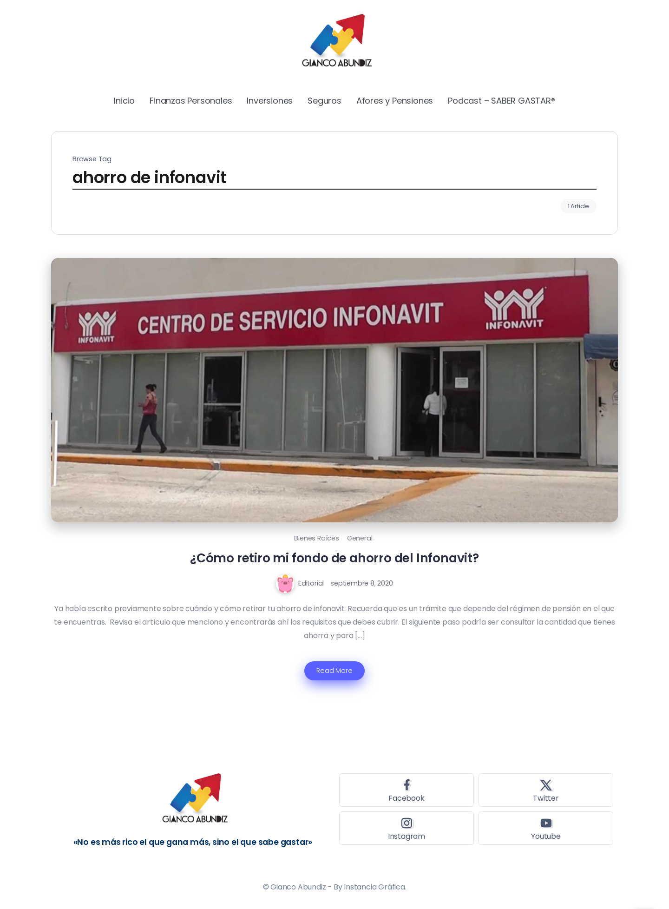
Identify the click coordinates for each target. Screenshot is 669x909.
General (360, 538)
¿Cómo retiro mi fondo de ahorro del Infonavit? (334, 557)
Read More (334, 670)
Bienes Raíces (316, 538)
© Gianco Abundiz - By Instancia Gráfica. (335, 887)
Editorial (311, 583)
